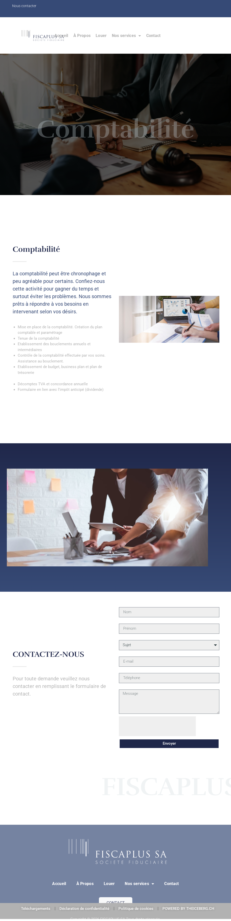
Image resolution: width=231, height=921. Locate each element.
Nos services (126, 35)
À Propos (82, 35)
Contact (153, 35)
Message (126, 687)
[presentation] (157, 726)
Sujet (123, 638)
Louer (101, 35)
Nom (123, 605)
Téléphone (127, 671)
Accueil (61, 35)
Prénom (125, 622)
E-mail (124, 655)
